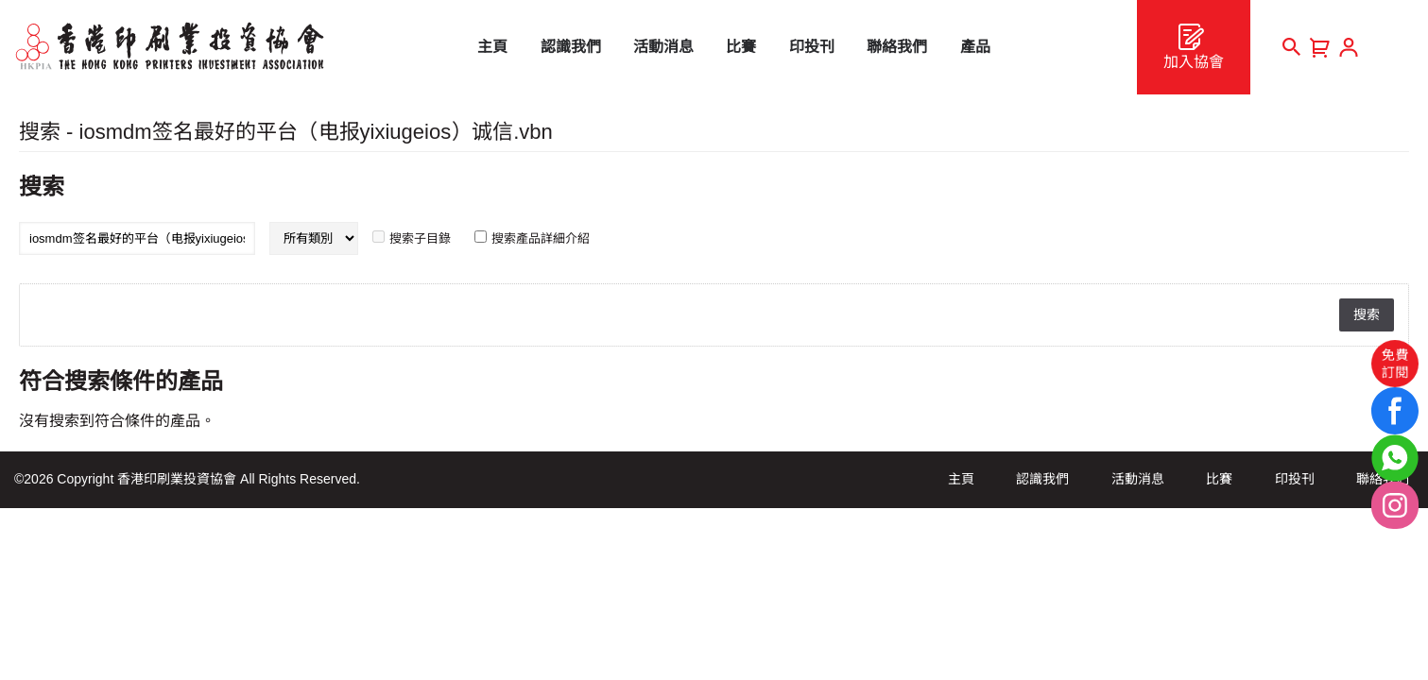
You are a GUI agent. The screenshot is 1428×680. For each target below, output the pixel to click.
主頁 (961, 478)
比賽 (1219, 478)
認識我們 (1042, 478)
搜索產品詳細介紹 (540, 238)
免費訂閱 (1395, 364)
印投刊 (1295, 478)
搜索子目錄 (420, 238)
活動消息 (1137, 478)
